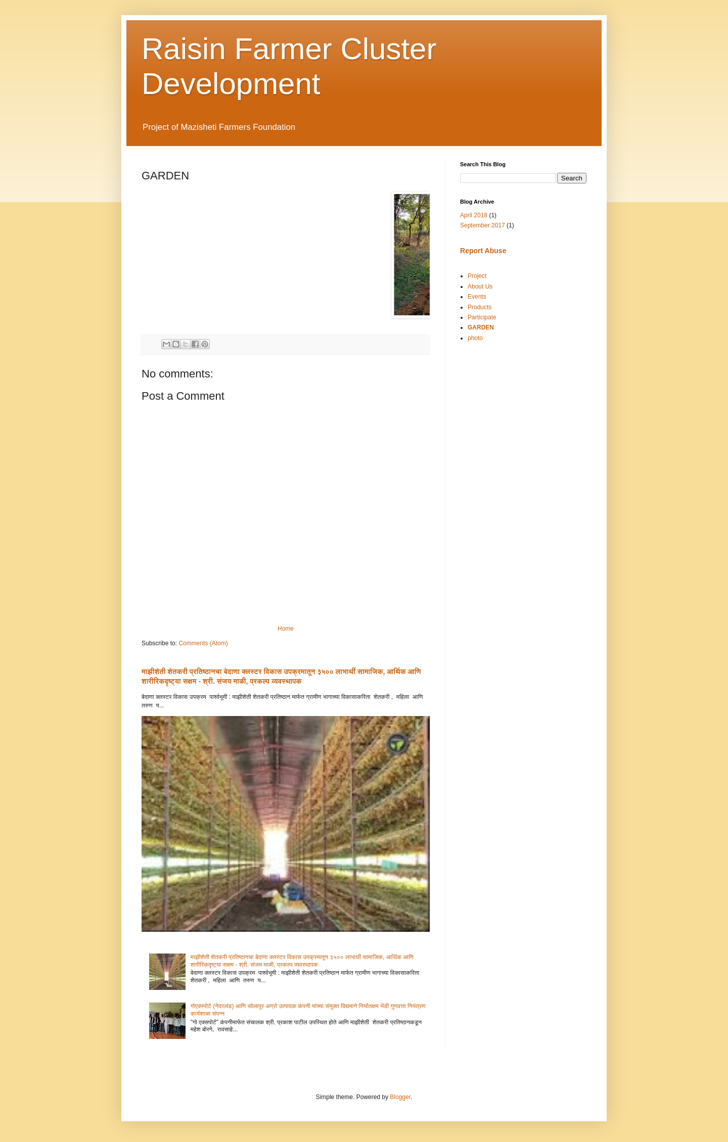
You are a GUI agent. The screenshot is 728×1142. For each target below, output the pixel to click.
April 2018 (473, 215)
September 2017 (482, 225)
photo (475, 338)
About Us (480, 286)
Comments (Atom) (203, 643)
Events (477, 296)
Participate (482, 317)
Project (477, 275)
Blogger (400, 1097)
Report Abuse (483, 251)
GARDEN (481, 327)
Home (286, 628)
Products (479, 307)
